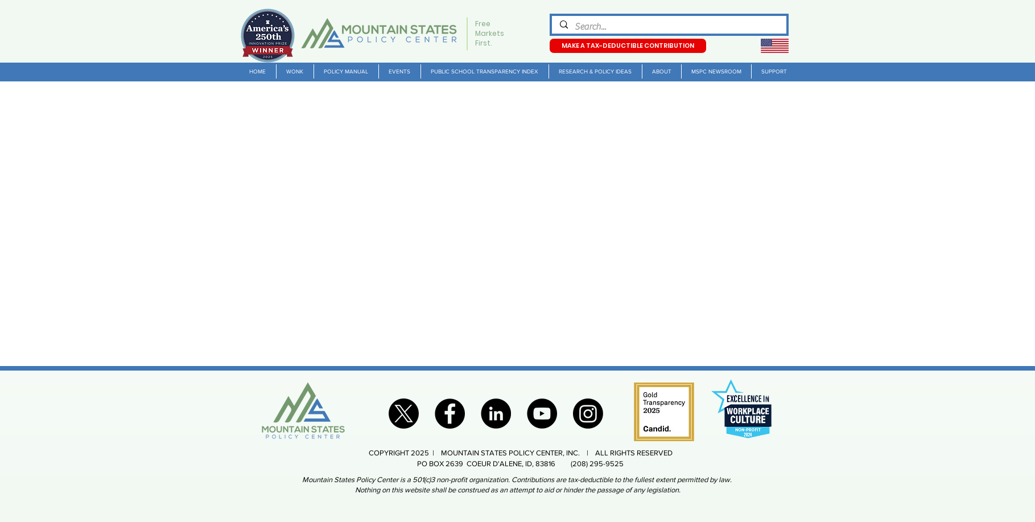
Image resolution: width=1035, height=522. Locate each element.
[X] (404, 413)
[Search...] (668, 27)
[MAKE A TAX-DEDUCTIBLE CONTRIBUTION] (628, 46)
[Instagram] (588, 413)
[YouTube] (542, 413)
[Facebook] (450, 413)
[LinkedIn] (496, 413)
